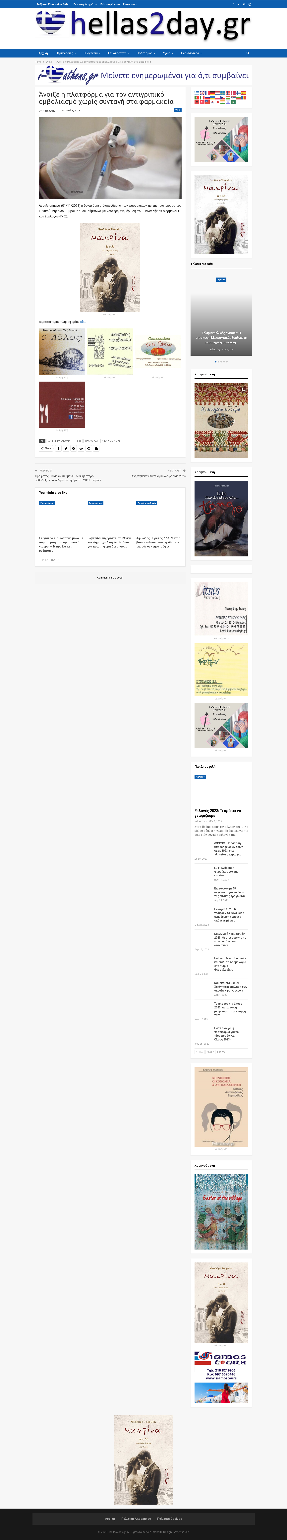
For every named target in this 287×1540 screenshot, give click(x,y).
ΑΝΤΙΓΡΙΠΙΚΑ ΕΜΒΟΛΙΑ (59, 441)
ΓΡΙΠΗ (78, 441)
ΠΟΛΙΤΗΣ (200, 777)
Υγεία (166, 53)
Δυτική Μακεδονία (147, 503)
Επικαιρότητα (117, 53)
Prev (44, 560)
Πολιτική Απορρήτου (85, 4)
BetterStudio (181, 1532)
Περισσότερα (190, 53)
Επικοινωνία (130, 4)
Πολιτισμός (144, 53)
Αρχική (43, 53)
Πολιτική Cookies (110, 4)
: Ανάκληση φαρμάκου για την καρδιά (226, 871)
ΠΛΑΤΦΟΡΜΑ (91, 441)
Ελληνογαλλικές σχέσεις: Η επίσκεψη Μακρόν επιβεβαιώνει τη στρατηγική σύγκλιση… (221, 337)
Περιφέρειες (64, 53)
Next (55, 560)
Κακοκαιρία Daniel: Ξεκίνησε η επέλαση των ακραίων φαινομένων (230, 986)
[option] (221, 314)
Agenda (221, 280)
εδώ (83, 322)
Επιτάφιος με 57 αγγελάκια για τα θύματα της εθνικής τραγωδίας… (231, 892)
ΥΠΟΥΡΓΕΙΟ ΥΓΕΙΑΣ (111, 441)
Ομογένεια (91, 53)
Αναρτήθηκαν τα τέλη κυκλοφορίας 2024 (159, 476)
